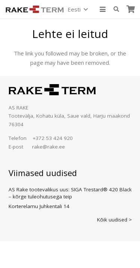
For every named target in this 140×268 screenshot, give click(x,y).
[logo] (35, 9)
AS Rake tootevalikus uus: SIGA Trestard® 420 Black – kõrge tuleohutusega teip (70, 193)
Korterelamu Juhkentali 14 (39, 206)
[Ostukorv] (130, 9)
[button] (77, 9)
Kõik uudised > (114, 219)
